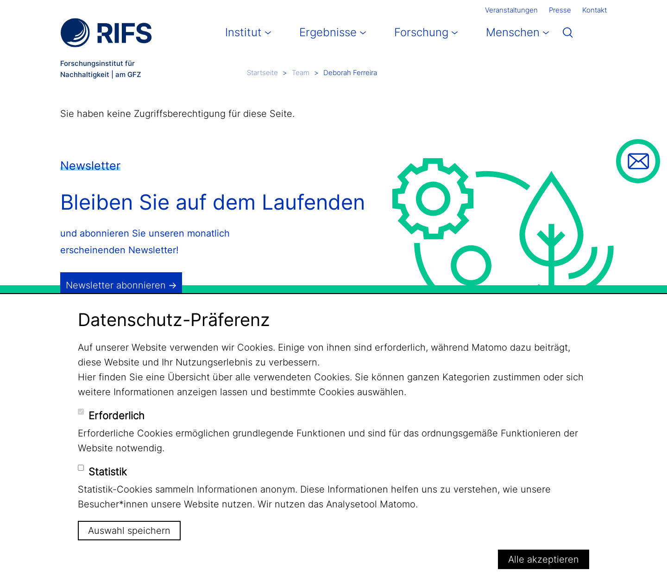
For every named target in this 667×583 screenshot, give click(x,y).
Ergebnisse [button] (328, 32)
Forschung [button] (421, 32)
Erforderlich (116, 415)
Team (300, 72)
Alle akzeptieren (543, 559)
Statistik (107, 472)
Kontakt (594, 10)
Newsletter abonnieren (116, 285)
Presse (560, 10)
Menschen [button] (513, 32)
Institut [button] (243, 32)
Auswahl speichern (129, 530)
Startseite (262, 72)
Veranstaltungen (511, 10)
